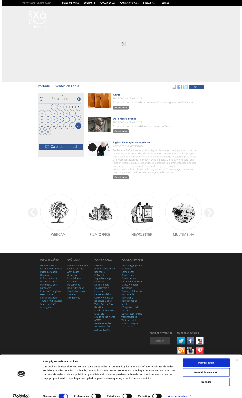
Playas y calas (107, 3)
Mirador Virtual (48, 265)
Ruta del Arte (74, 278)
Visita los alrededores (73, 296)
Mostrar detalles (177, 391)
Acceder (159, 340)
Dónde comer (128, 275)
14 (48, 119)
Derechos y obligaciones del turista (129, 301)
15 (54, 119)
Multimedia (183, 234)
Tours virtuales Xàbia (51, 300)
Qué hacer (89, 3)
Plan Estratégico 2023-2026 (129, 325)
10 (66, 113)
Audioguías (46, 307)
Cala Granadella (102, 294)
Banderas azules (102, 323)
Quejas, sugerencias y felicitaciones (131, 315)
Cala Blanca (100, 281)
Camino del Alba (75, 268)
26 (78, 125)
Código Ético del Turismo (129, 309)
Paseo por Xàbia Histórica (48, 273)
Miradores (45, 287)
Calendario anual (61, 147)
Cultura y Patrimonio (51, 268)
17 (66, 119)
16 (60, 119)
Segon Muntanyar (103, 278)
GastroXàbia (46, 294)
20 (42, 125)
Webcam (58, 234)
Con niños (72, 281)
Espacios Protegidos (50, 291)
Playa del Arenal (48, 284)
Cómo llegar (127, 271)
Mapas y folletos (129, 284)
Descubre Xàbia (70, 3)
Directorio (126, 287)
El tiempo (126, 268)
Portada (44, 86)
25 (72, 125)
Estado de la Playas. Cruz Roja (104, 312)
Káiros (116, 94)
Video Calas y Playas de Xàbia (104, 305)
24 (66, 125)
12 (78, 113)
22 (54, 125)
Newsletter (141, 234)
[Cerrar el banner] (237, 355)
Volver (196, 87)
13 (42, 119)
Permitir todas (206, 357)
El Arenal (99, 275)
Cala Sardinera (101, 284)
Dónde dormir (128, 278)
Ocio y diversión (75, 287)
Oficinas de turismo (131, 281)
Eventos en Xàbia (66, 86)
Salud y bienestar (76, 291)
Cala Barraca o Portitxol (101, 289)
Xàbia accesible (129, 320)
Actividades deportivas (73, 273)
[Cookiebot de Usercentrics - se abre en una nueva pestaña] (21, 391)
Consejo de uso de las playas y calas (103, 299)
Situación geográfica (131, 265)
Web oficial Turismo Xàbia (36, 2)
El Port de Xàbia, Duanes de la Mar (49, 280)
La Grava (98, 265)
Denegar (206, 377)
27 (42, 132)
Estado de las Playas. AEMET (105, 318)
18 (72, 119)
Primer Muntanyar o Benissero (105, 270)
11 (72, 113)
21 (48, 125)
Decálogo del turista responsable (131, 293)
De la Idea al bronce (124, 118)
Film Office (100, 234)
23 (60, 125)
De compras (73, 284)
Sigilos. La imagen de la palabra (131, 142)
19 (78, 119)
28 (48, 132)
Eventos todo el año (77, 265)
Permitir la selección (206, 367)
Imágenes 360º (48, 304)
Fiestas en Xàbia (48, 297)
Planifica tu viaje (129, 3)
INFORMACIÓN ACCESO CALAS (102, 328)
